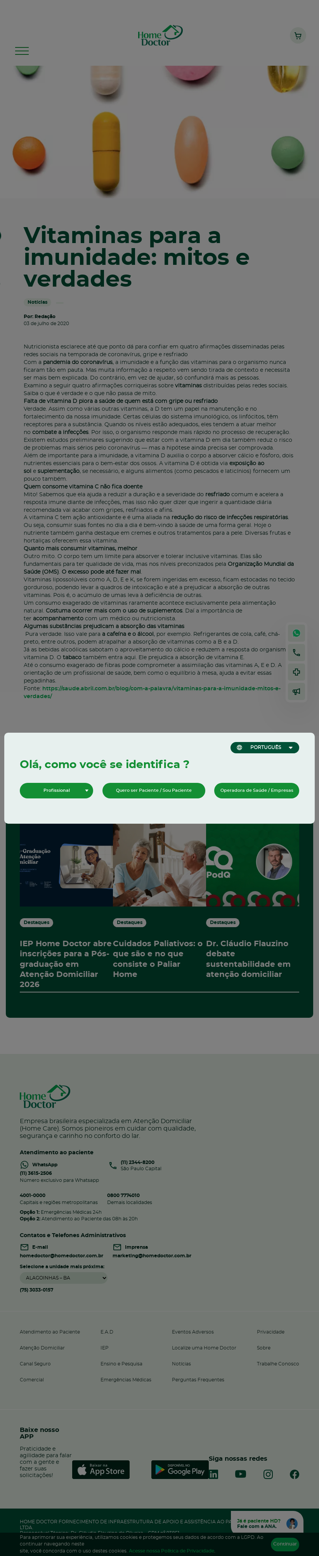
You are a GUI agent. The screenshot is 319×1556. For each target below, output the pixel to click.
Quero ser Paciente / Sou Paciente (154, 790)
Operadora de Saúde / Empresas (256, 790)
